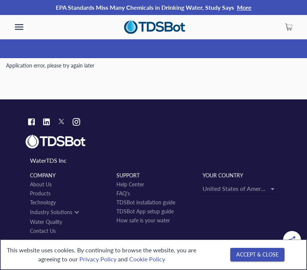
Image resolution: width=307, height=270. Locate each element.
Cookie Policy (147, 258)
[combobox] (240, 188)
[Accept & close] (257, 255)
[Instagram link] (76, 122)
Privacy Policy (97, 258)
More (244, 7)
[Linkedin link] (46, 122)
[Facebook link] (31, 122)
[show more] (19, 27)
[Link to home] (153, 141)
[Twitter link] (61, 122)
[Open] (272, 189)
